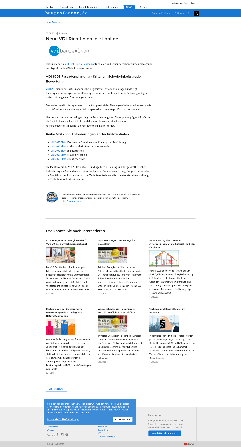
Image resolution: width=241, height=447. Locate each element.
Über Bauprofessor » (71, 201)
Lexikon (50, 6)
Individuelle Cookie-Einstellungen (63, 419)
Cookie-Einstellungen (106, 436)
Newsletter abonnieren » (165, 433)
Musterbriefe (66, 6)
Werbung (50, 430)
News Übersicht (53, 22)
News (129, 7)
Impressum (102, 426)
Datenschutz (103, 430)
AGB (99, 433)
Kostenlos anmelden (179, 3)
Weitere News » (56, 388)
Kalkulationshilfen (89, 6)
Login (193, 3)
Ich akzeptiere (122, 419)
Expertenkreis (52, 426)
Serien (143, 6)
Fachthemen (111, 6)
